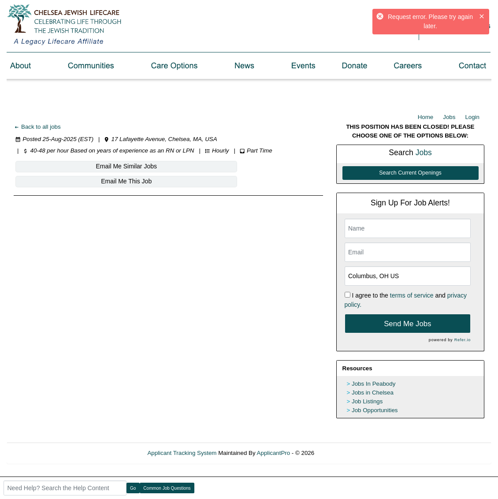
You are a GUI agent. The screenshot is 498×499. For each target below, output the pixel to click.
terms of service (412, 295)
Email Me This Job (174, 166)
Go (133, 488)
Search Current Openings (410, 173)
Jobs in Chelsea (373, 392)
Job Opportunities (375, 410)
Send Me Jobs (407, 324)
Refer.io (462, 340)
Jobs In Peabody (373, 383)
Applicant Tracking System (181, 453)
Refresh (340, 453)
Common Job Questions (166, 488)
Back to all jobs (37, 126)
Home (426, 117)
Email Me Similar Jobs (67, 166)
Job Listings (367, 401)
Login (472, 117)
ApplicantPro (273, 453)
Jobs (449, 117)
